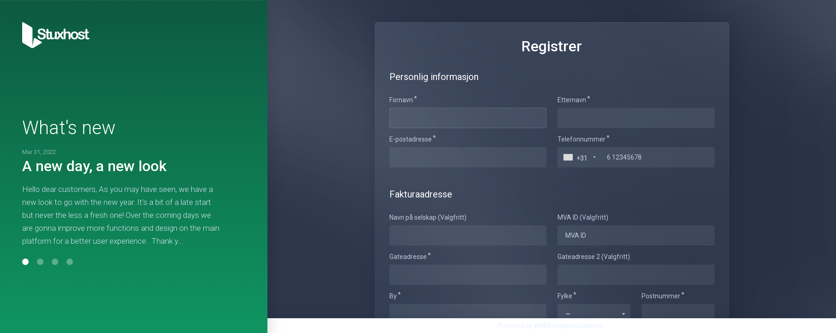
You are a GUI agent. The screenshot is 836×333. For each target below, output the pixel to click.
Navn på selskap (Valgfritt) (427, 217)
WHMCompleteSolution (568, 325)
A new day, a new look (94, 166)
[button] (25, 262)
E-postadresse (410, 139)
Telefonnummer (581, 139)
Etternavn (571, 100)
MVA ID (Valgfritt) (582, 217)
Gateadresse (408, 256)
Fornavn (401, 100)
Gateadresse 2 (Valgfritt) (593, 256)
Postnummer (661, 296)
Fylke (564, 296)
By (393, 296)
